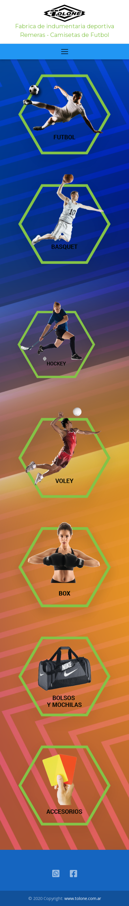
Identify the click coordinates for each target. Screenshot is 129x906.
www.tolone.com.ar (82, 898)
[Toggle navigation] (64, 51)
